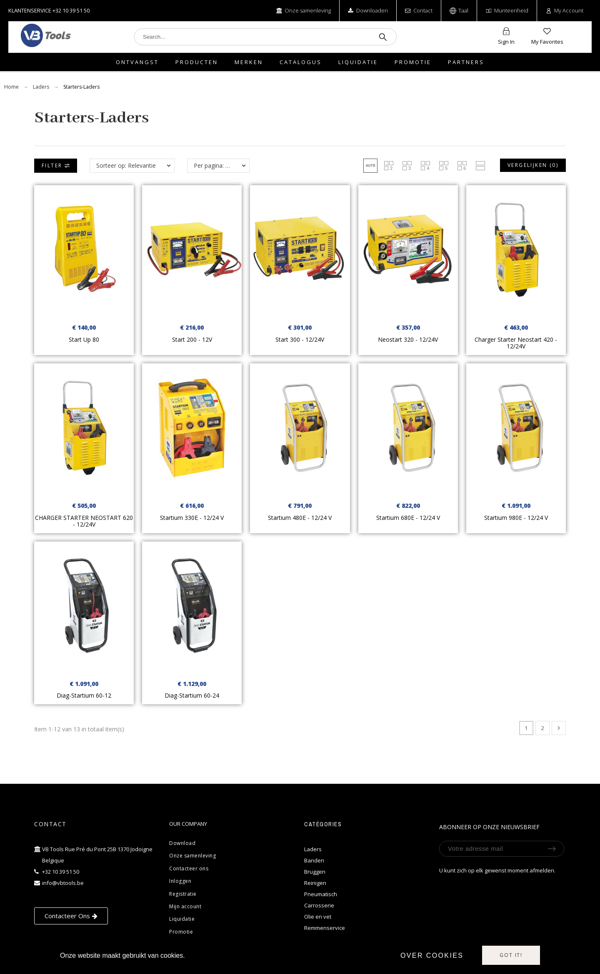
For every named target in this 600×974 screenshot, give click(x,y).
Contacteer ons (188, 868)
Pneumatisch (320, 894)
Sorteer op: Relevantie (126, 165)
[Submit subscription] (552, 849)
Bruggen (314, 871)
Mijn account (185, 906)
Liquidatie (182, 918)
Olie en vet (317, 916)
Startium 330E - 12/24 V (192, 518)
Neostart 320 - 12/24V (408, 339)
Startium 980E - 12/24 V (516, 518)
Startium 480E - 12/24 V (300, 518)
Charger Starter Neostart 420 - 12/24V (516, 342)
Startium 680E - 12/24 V (408, 518)
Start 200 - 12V (192, 339)
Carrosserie (319, 905)
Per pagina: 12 (213, 165)
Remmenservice (324, 928)
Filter (56, 165)
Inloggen (180, 881)
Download (182, 843)
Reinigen (315, 883)
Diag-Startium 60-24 (192, 695)
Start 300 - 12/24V (299, 339)
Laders (313, 849)
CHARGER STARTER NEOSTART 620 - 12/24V (84, 521)
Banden (314, 860)
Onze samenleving (192, 855)
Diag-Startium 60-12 (84, 695)
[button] (370, 166)
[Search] (265, 36)
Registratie (183, 893)
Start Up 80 (84, 339)
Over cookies (432, 955)
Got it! (511, 955)
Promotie (181, 931)
